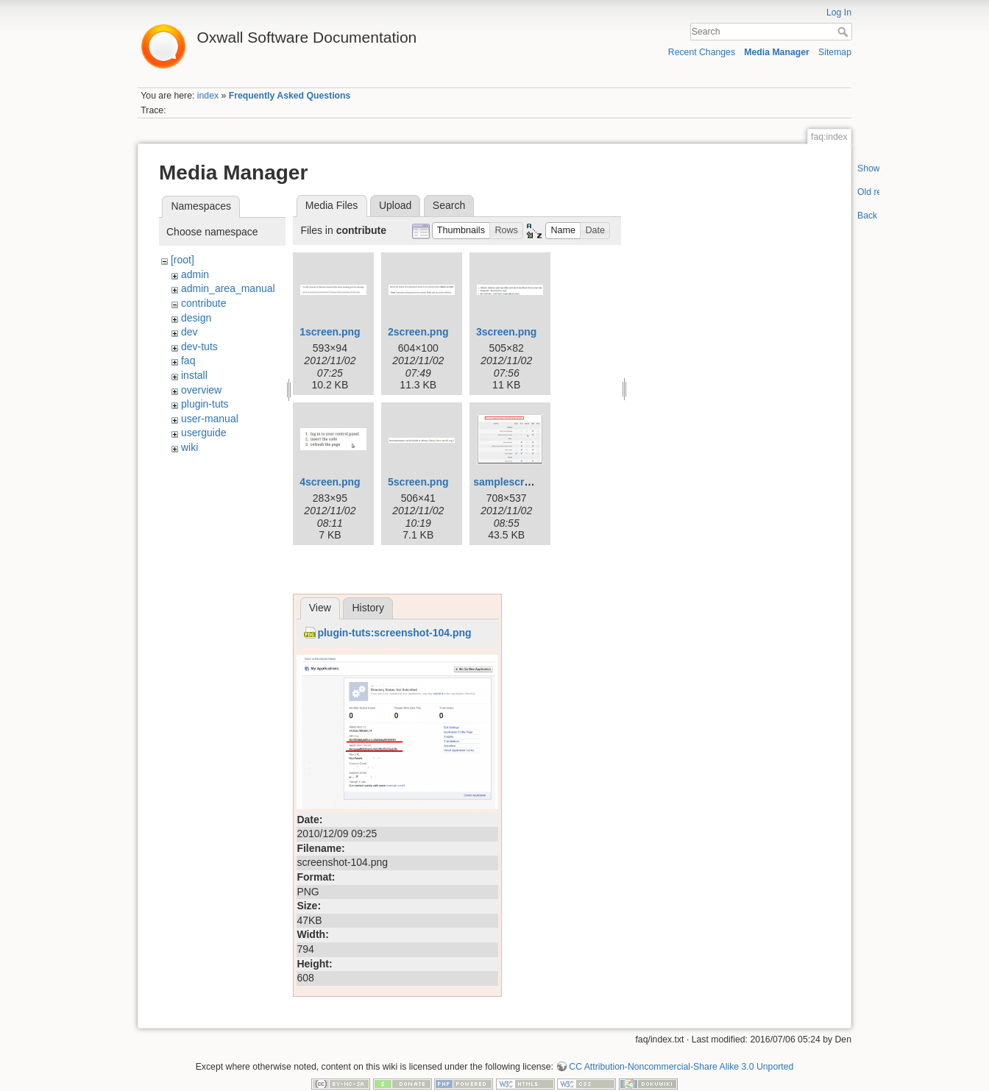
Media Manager (776, 52)
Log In (838, 12)
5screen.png (418, 482)
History (368, 608)
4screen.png (329, 482)
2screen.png (418, 332)
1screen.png (329, 332)
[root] (182, 260)
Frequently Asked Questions (290, 95)
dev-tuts (199, 346)
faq (188, 360)
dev (189, 332)
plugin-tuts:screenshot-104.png (394, 633)
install (194, 375)
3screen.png (506, 332)
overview (201, 390)
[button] (461, 230)
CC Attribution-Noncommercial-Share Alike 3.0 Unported (681, 1067)
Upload (395, 205)
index (208, 95)
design (196, 318)
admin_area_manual (228, 288)
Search (844, 31)
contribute (203, 303)
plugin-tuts (205, 404)
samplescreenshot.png (529, 482)
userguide (204, 432)
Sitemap (834, 52)
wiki (189, 447)
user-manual (209, 418)
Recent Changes (701, 52)
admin (195, 274)
